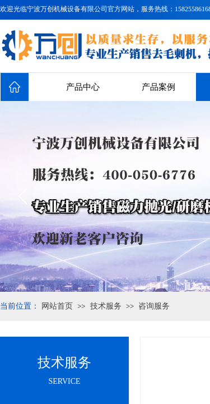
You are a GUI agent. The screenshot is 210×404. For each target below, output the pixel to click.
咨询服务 (154, 306)
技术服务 (106, 306)
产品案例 (158, 86)
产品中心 (83, 86)
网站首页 (57, 306)
